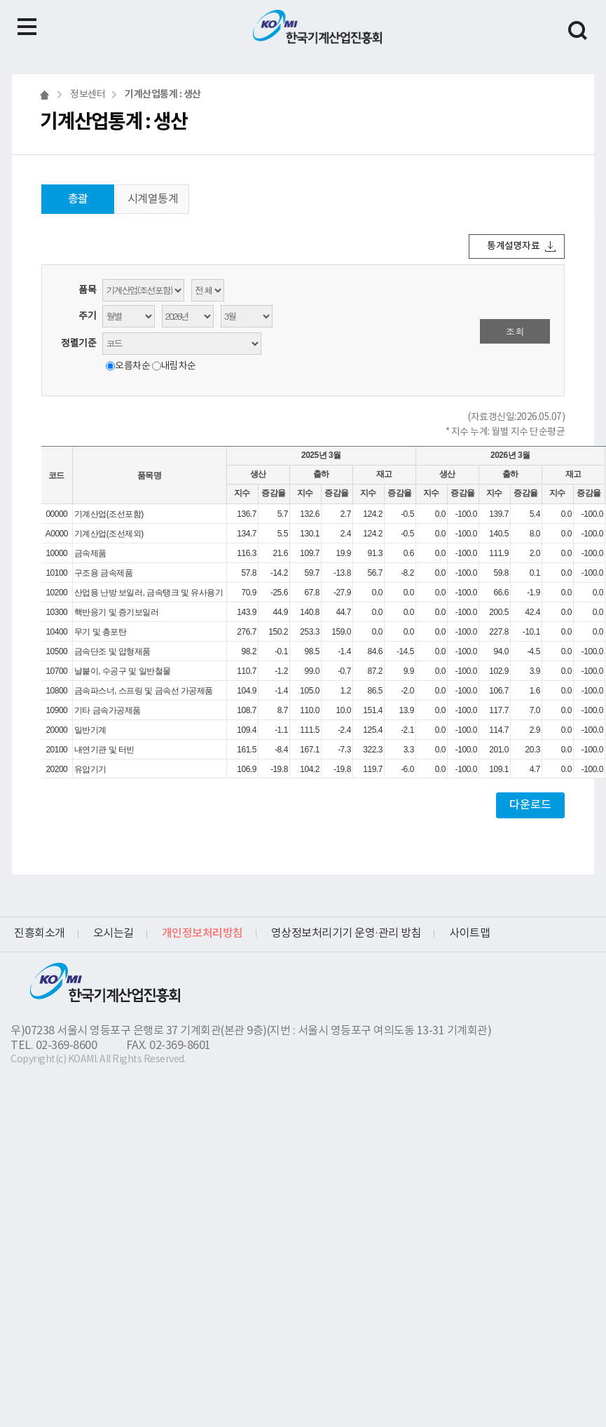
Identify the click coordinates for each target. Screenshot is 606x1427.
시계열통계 (153, 199)
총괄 (78, 199)
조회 (515, 331)
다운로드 (530, 805)
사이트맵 (469, 933)
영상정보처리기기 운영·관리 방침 (346, 933)
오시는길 (113, 933)
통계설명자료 (513, 246)
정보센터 (87, 94)
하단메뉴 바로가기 (0, 0)
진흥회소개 (39, 933)
